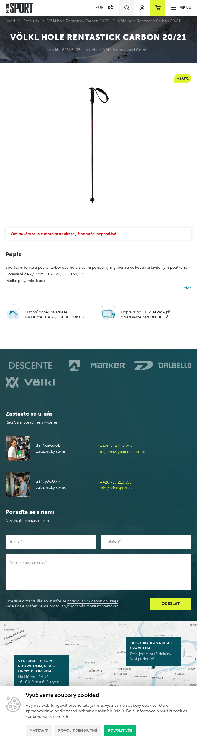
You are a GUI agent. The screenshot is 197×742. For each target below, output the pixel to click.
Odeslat (171, 603)
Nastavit (39, 730)
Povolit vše (120, 730)
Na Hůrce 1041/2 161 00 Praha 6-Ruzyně (41, 671)
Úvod (10, 21)
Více (187, 288)
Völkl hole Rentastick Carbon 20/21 (78, 21)
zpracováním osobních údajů (92, 601)
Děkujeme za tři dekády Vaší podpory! (153, 651)
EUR (100, 7)
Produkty (31, 21)
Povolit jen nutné (77, 730)
